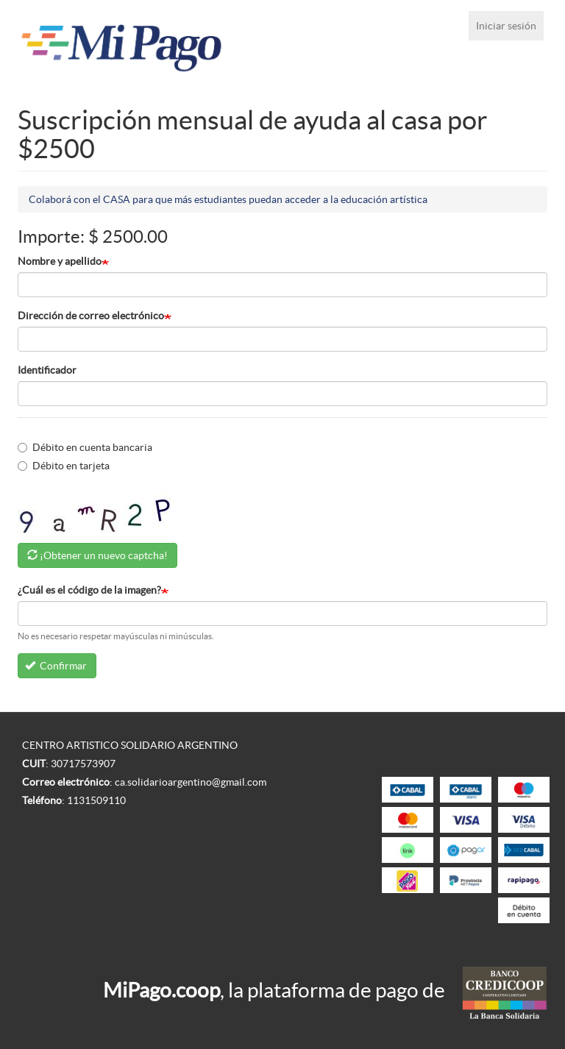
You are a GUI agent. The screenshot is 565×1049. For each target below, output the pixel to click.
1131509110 (96, 800)
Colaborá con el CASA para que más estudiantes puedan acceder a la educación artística (228, 199)
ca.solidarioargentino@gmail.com (190, 782)
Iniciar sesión (506, 26)
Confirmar (56, 666)
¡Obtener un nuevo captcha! (104, 555)
